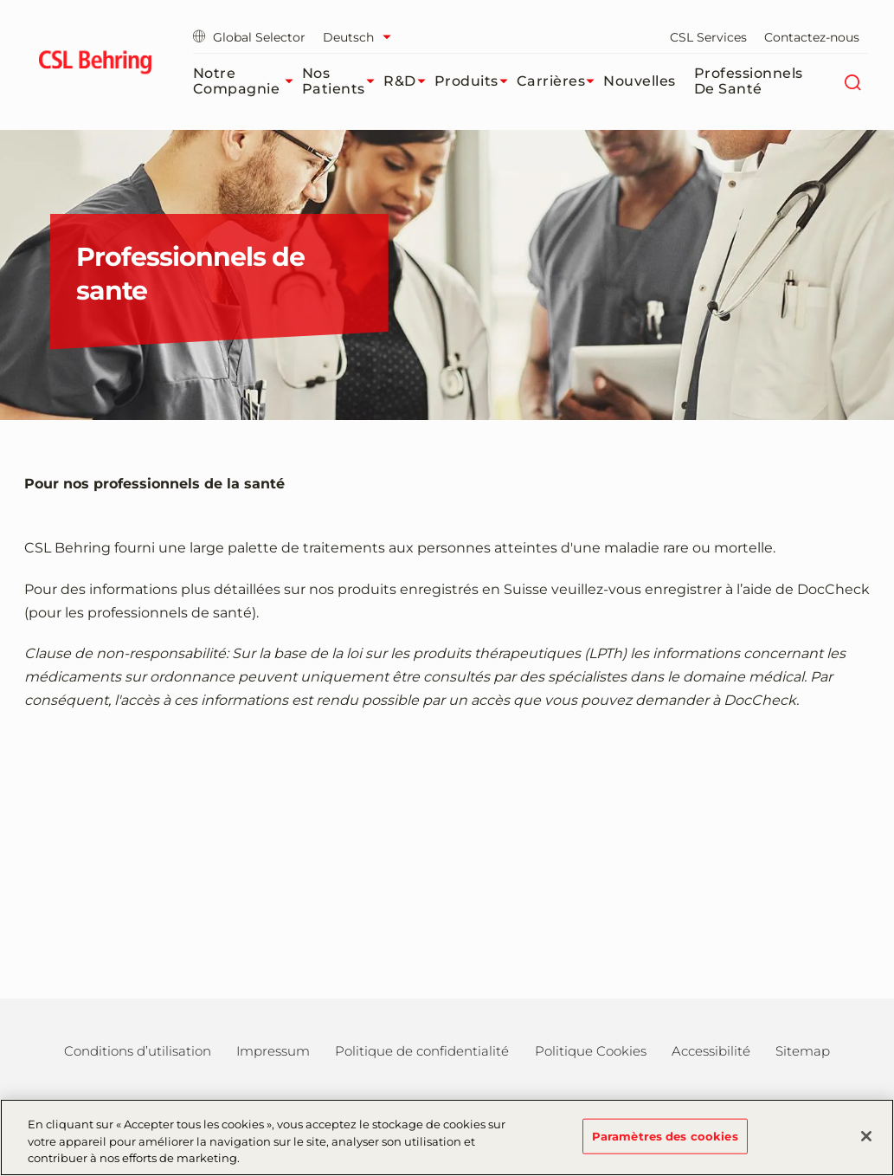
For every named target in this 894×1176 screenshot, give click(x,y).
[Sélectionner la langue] (361, 37)
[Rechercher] (853, 81)
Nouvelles (639, 81)
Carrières (560, 81)
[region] (447, 1137)
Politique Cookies (590, 1051)
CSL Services (708, 37)
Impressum (273, 1051)
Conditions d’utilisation (137, 1051)
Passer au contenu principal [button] (0, 0)
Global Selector (249, 37)
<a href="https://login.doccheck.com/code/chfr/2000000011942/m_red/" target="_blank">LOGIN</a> (447, 846)
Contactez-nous (811, 37)
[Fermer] (866, 1136)
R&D (408, 81)
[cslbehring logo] (95, 65)
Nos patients (342, 81)
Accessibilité (711, 1051)
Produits (475, 81)
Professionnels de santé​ (748, 81)
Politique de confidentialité (422, 1051)
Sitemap (802, 1051)
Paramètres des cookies (665, 1135)
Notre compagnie (247, 81)
